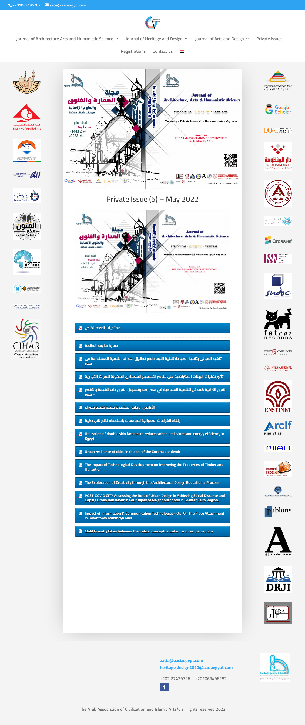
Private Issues (269, 40)
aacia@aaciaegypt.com (181, 660)
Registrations (133, 52)
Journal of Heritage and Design (154, 40)
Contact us (163, 52)
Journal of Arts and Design (219, 40)
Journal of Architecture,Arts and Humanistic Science (64, 40)
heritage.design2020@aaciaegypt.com (196, 667)
